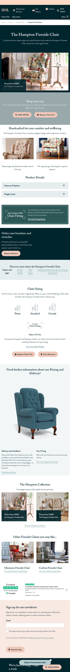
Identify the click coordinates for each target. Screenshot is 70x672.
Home (3, 22)
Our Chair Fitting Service (36, 219)
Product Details (20, 271)
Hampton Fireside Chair (35, 22)
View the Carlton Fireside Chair (50, 571)
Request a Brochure (11, 253)
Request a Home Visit (23, 354)
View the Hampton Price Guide (47, 462)
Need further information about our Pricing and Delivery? (52, 271)
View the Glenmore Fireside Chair (16, 571)
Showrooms (16, 17)
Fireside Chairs (20, 22)
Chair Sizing (30, 271)
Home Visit (6, 17)
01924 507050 (52, 667)
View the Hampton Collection (35, 525)
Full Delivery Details (9, 472)
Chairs (10, 22)
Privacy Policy (36, 638)
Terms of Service (46, 638)
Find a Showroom (48, 354)
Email (8, 620)
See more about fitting (35, 346)
